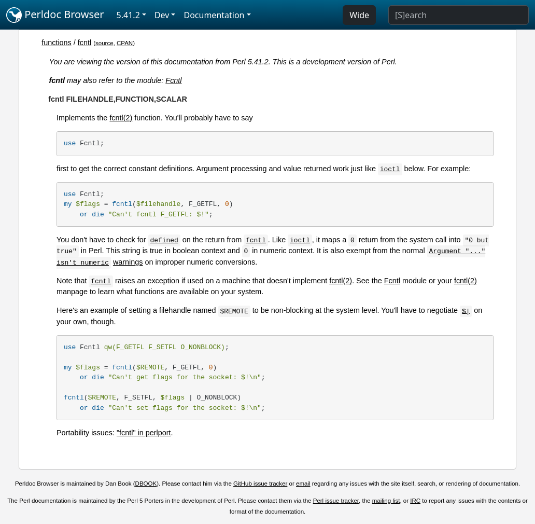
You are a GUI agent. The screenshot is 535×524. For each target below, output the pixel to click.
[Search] (458, 15)
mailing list (386, 501)
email (303, 483)
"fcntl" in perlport (144, 433)
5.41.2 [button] (128, 15)
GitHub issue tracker (260, 483)
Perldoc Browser (55, 15)
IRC (415, 501)
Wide (359, 15)
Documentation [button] (214, 15)
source (104, 43)
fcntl (84, 42)
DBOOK (146, 483)
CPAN (125, 43)
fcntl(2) (120, 118)
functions (56, 42)
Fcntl (173, 80)
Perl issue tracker (336, 501)
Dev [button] (162, 15)
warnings (128, 262)
